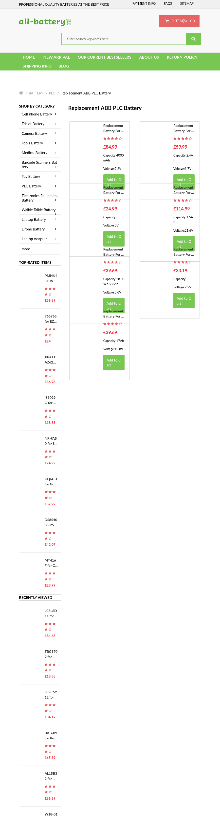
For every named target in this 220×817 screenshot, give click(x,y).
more (26, 249)
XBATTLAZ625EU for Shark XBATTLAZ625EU (51, 360)
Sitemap (187, 3)
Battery (36, 93)
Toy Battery (40, 176)
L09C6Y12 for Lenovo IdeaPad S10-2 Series (51, 695)
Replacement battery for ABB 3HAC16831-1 (113, 314)
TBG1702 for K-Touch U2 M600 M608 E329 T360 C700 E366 (51, 654)
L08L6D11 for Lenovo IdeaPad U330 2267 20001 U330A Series (51, 614)
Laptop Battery (40, 219)
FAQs (168, 3)
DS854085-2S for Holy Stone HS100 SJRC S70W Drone (51, 523)
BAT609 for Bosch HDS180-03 (51, 736)
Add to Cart (114, 239)
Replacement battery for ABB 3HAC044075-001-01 (183, 252)
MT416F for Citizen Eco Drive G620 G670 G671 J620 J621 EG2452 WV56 (51, 563)
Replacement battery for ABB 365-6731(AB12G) (183, 129)
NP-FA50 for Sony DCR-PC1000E (51, 441)
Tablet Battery (40, 124)
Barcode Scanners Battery (40, 164)
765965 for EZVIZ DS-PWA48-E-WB (51, 319)
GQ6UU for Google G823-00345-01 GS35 (51, 482)
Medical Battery (40, 153)
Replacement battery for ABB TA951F (113, 190)
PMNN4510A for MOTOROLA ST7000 (51, 279)
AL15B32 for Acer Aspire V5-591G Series (51, 776)
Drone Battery (40, 229)
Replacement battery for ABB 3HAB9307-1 (113, 129)
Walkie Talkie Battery (40, 210)
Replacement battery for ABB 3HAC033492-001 (113, 252)
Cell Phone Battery (40, 114)
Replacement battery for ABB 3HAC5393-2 (183, 190)
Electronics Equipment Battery (40, 198)
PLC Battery (40, 186)
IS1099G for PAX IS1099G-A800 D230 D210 (51, 401)
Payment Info (144, 3)
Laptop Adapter (40, 239)
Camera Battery (40, 133)
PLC (52, 93)
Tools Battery (40, 143)
